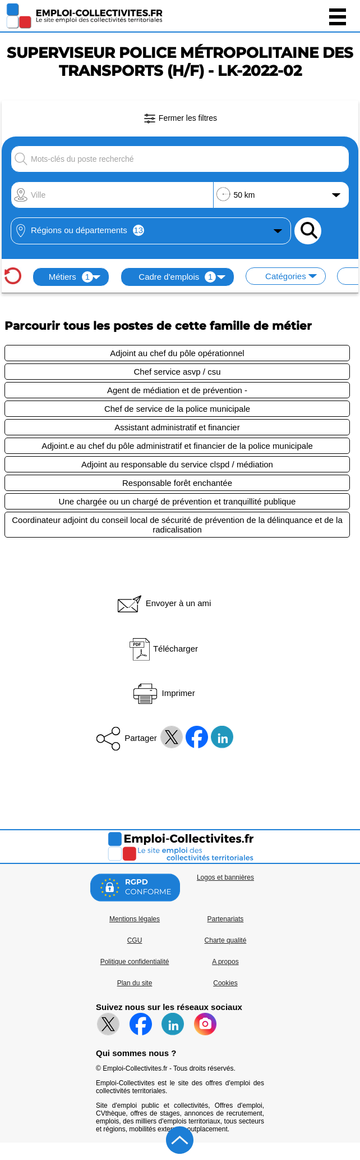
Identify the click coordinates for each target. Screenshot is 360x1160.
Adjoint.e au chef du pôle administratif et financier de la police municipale (177, 446)
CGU (134, 940)
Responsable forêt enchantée (177, 483)
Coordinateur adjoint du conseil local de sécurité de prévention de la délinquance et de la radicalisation (177, 524)
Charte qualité (226, 940)
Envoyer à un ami (163, 603)
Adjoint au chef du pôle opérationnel (177, 353)
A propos (225, 962)
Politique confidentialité (134, 962)
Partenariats (225, 919)
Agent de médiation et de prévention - (177, 390)
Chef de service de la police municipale (177, 408)
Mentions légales (134, 919)
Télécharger (163, 648)
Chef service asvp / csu (176, 371)
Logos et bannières (225, 877)
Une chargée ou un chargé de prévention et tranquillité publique (177, 501)
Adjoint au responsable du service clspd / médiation (177, 464)
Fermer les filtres (180, 118)
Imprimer (163, 693)
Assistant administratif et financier (176, 427)
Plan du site (135, 983)
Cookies (225, 983)
